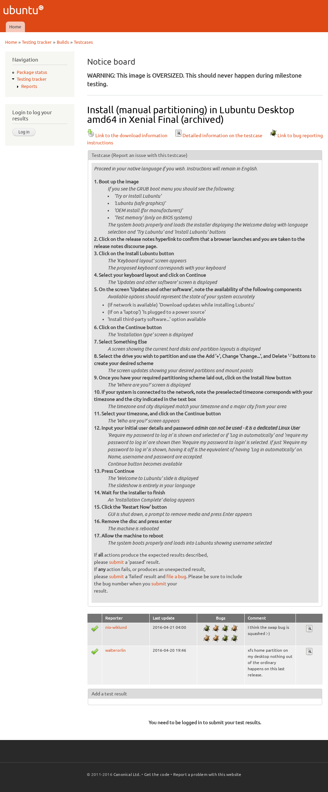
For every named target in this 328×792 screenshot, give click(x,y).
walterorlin (115, 650)
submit (116, 562)
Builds (63, 42)
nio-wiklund (116, 627)
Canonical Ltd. (126, 774)
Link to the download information (127, 135)
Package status (32, 72)
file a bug (176, 576)
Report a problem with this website (207, 774)
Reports (29, 86)
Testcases (83, 42)
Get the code (156, 774)
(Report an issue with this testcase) (149, 155)
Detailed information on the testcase (218, 135)
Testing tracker (37, 42)
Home (15, 26)
